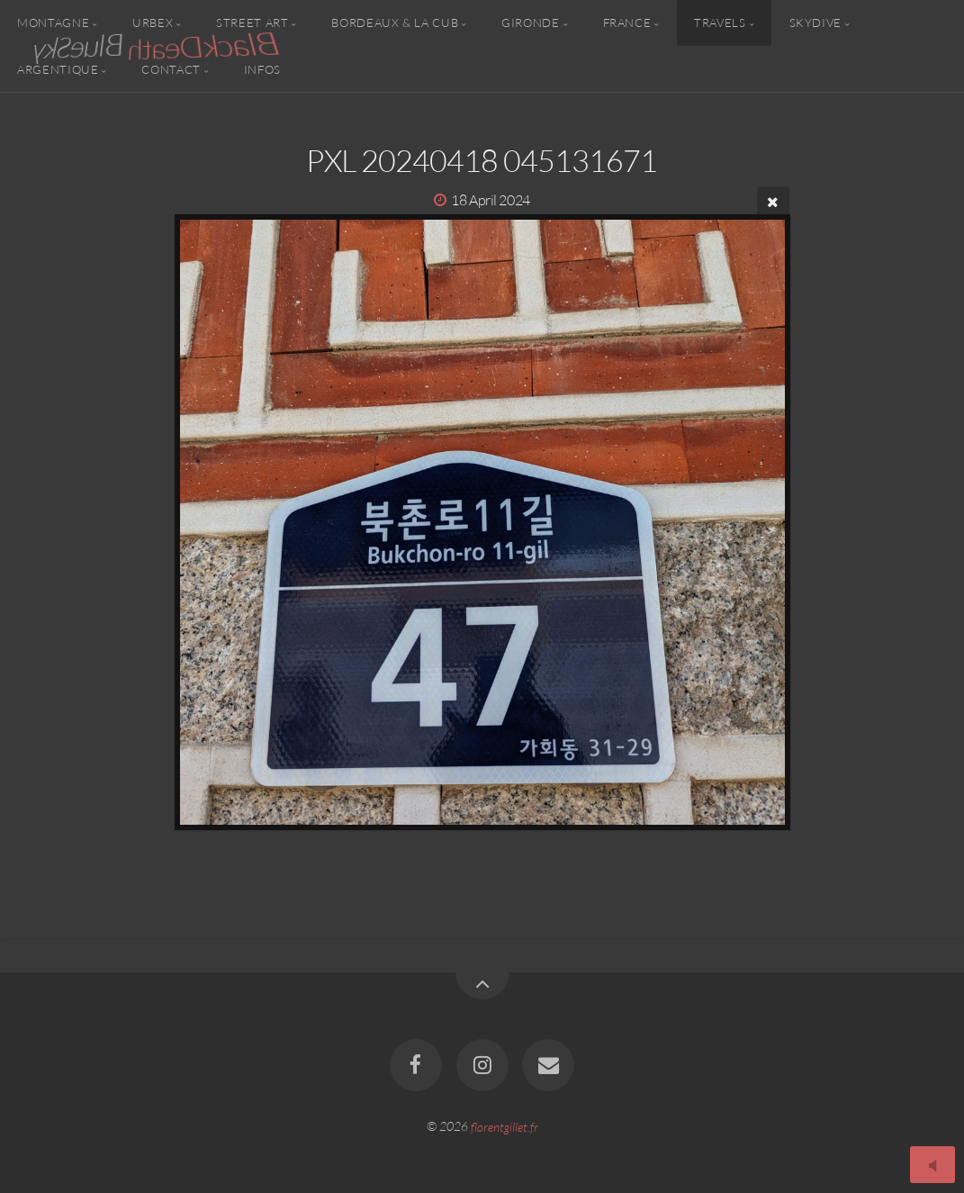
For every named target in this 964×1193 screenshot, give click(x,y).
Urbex (152, 22)
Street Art (252, 22)
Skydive (815, 22)
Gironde (530, 22)
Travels (719, 22)
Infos (262, 68)
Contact (170, 68)
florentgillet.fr (504, 1126)
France (627, 22)
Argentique (57, 68)
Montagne (53, 22)
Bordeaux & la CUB (394, 22)
